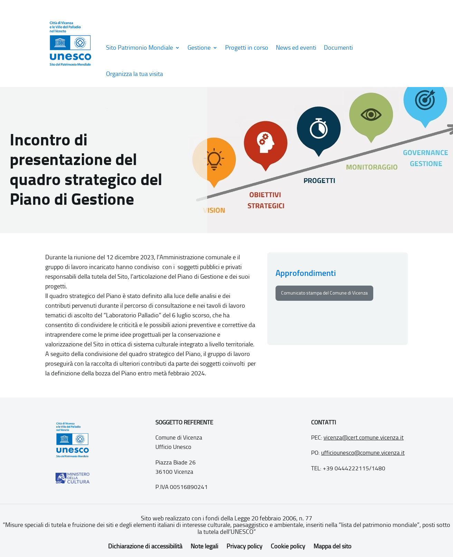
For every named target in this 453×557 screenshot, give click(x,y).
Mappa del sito (332, 546)
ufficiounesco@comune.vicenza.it (363, 452)
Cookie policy (288, 546)
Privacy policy (244, 546)
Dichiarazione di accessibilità (145, 546)
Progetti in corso (246, 47)
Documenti (338, 47)
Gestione (199, 47)
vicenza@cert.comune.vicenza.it (364, 437)
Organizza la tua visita (134, 74)
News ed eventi (296, 47)
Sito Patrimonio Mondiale (139, 47)
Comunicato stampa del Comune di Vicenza (324, 293)
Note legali (204, 546)
